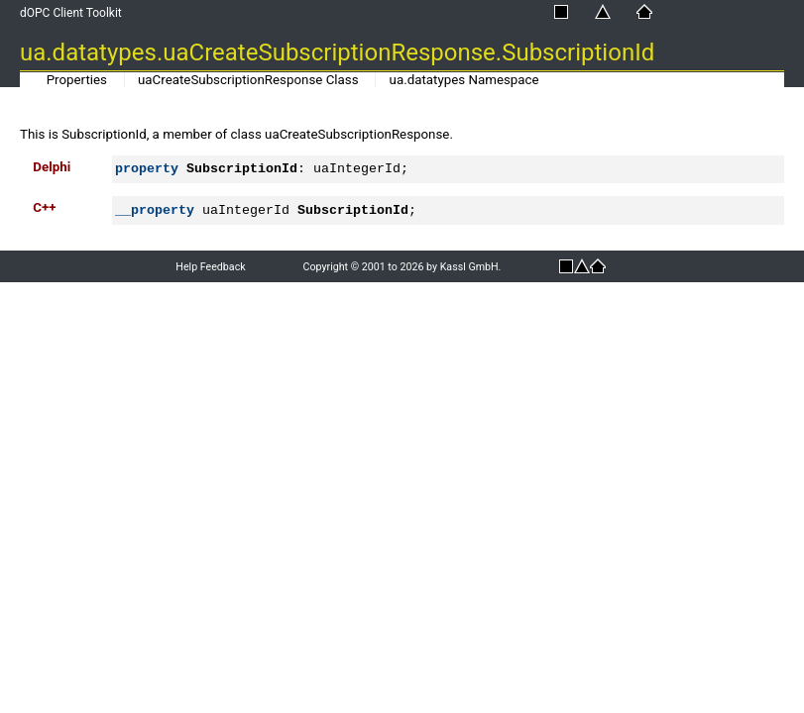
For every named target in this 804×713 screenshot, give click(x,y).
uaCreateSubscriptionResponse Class (248, 79)
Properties (77, 79)
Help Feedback (210, 266)
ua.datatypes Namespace (464, 79)
